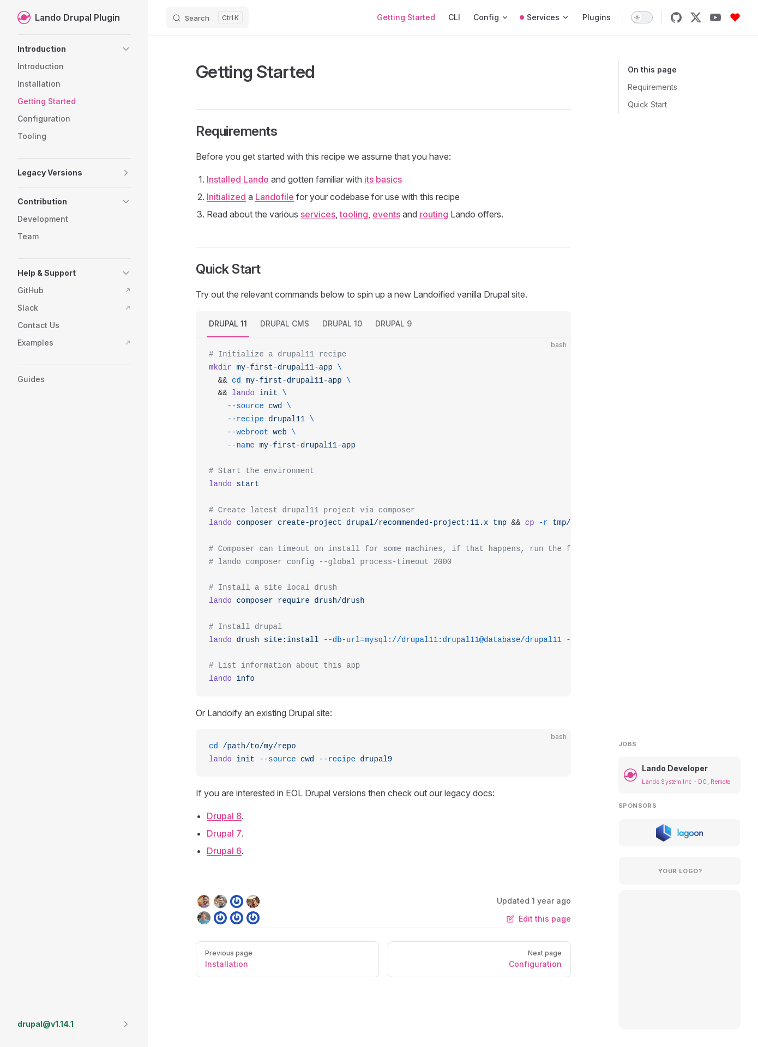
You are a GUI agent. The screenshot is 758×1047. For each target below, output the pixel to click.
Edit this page (539, 918)
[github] (676, 17)
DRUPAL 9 (393, 323)
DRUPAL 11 (228, 323)
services (317, 214)
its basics (383, 179)
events (386, 214)
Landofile (274, 196)
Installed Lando (238, 179)
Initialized (226, 196)
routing (433, 214)
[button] (74, 49)
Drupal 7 (224, 833)
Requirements (652, 87)
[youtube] (715, 17)
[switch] (642, 17)
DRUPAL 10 (342, 323)
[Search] (207, 17)
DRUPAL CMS (284, 323)
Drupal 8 (224, 815)
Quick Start (647, 104)
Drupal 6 (224, 850)
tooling (354, 214)
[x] (696, 17)
